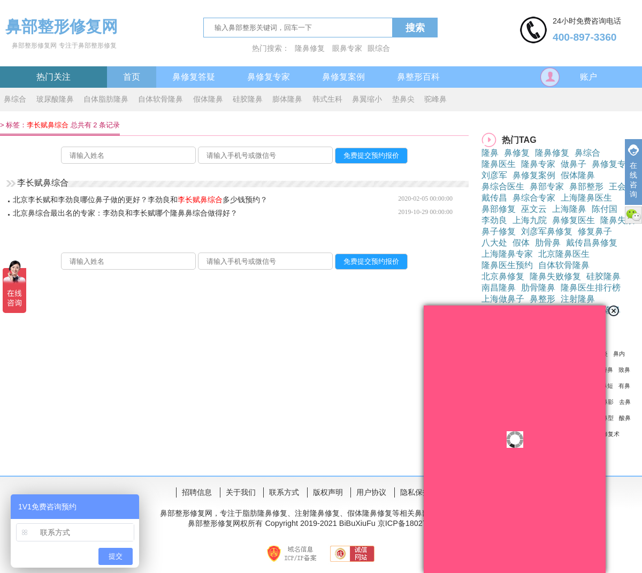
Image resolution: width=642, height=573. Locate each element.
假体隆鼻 (208, 99)
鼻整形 (542, 298)
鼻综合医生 (503, 186)
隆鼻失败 (617, 220)
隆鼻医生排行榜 (591, 287)
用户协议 (371, 492)
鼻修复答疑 (193, 76)
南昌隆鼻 (499, 287)
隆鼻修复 (310, 48)
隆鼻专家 (538, 164)
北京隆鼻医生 (564, 253)
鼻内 (619, 353)
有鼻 (624, 386)
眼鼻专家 (347, 48)
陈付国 (604, 208)
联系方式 (284, 492)
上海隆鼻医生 (586, 197)
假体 (521, 242)
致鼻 (624, 369)
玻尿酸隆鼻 (55, 99)
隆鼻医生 (499, 164)
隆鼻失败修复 (555, 276)
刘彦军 (494, 175)
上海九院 (530, 220)
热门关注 (53, 76)
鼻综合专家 (534, 197)
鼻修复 (517, 152)
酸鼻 (625, 418)
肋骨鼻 (548, 242)
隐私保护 (415, 492)
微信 (633, 215)
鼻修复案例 (343, 76)
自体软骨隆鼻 (160, 99)
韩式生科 (327, 99)
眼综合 (379, 48)
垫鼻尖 (403, 99)
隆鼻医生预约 (507, 265)
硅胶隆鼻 (248, 99)
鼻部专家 (547, 186)
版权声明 (328, 492)
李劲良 (494, 220)
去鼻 (625, 402)
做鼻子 (573, 164)
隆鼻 (490, 152)
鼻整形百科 (418, 76)
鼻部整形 (586, 186)
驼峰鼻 (435, 99)
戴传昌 (494, 197)
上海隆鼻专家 (507, 253)
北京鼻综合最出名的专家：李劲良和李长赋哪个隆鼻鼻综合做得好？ (125, 213)
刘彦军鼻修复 (546, 231)
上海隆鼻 (569, 208)
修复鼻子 (595, 231)
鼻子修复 (499, 231)
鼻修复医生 (573, 220)
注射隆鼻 (578, 298)
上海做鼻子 (503, 298)
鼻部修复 (499, 208)
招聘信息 (197, 492)
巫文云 (534, 208)
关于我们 (241, 492)
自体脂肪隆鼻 (105, 99)
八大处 (494, 242)
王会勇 (622, 186)
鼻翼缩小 (367, 99)
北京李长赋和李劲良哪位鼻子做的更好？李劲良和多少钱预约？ (140, 199)
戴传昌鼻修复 (591, 242)
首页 (131, 76)
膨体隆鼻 (287, 99)
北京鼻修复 (503, 276)
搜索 (415, 27)
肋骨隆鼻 (538, 287)
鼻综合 (15, 99)
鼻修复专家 (268, 76)
